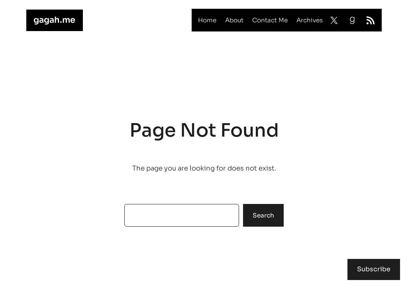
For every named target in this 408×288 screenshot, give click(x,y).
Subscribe (373, 269)
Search (263, 215)
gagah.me (54, 20)
